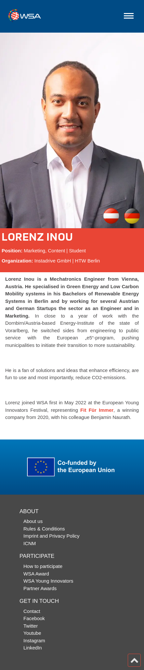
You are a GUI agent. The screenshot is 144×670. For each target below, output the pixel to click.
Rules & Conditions (44, 528)
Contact (31, 611)
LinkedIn (32, 647)
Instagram (34, 640)
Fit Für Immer (96, 410)
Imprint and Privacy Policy (51, 536)
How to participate (42, 566)
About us (33, 521)
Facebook (34, 618)
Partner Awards (40, 588)
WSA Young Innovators (48, 581)
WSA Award (36, 573)
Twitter (30, 626)
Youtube (32, 633)
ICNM (29, 543)
